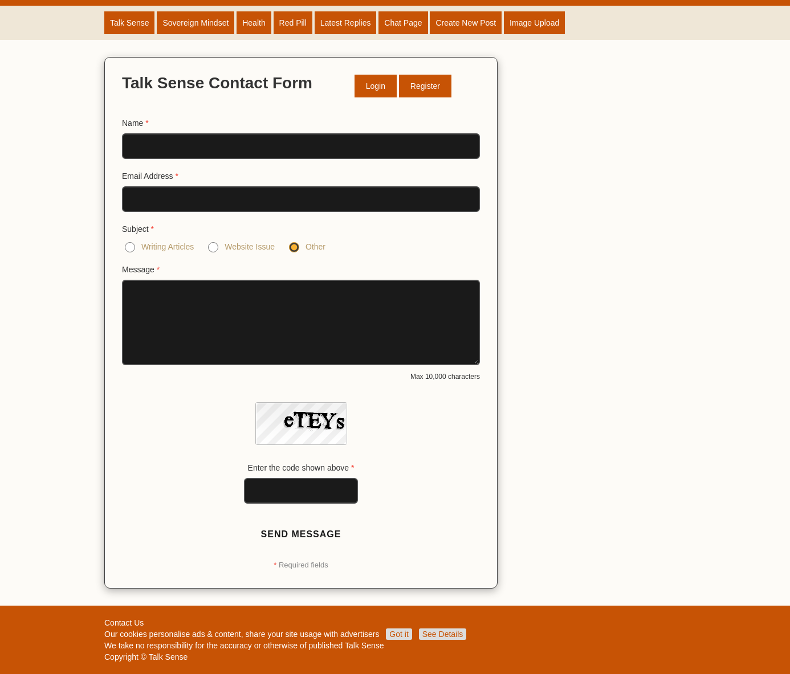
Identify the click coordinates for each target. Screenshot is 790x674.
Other (315, 246)
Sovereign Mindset (195, 22)
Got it (398, 634)
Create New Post (465, 22)
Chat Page (403, 22)
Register (425, 86)
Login (375, 86)
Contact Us (124, 622)
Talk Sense (129, 22)
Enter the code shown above (301, 467)
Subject (138, 229)
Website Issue (250, 246)
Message (141, 269)
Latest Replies (345, 22)
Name (135, 123)
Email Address (150, 176)
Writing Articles (167, 246)
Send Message (301, 534)
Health (253, 22)
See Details (442, 634)
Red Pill (293, 22)
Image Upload (534, 22)
